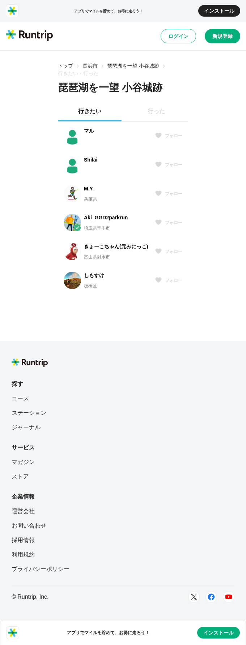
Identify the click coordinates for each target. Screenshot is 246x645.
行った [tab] (156, 111)
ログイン (178, 36)
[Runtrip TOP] (29, 36)
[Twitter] (194, 597)
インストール (219, 11)
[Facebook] (211, 597)
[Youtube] (228, 597)
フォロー (168, 135)
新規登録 (222, 36)
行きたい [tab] (89, 111)
